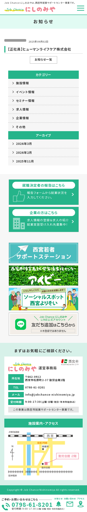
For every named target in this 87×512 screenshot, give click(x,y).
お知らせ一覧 (43, 59)
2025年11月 (25, 161)
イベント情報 (25, 92)
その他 (21, 127)
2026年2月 (24, 152)
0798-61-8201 (32, 504)
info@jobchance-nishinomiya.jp (50, 394)
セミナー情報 (25, 100)
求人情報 (22, 109)
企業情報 (22, 118)
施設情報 (22, 83)
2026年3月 (24, 143)
